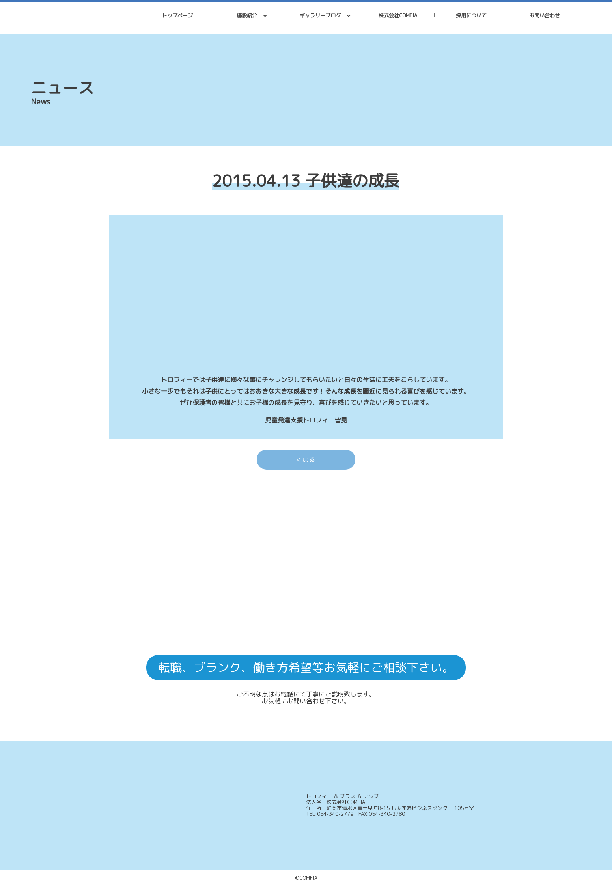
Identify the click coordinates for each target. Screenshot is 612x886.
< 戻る (306, 459)
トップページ (177, 15)
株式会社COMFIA (398, 15)
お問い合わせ (544, 15)
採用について (471, 15)
